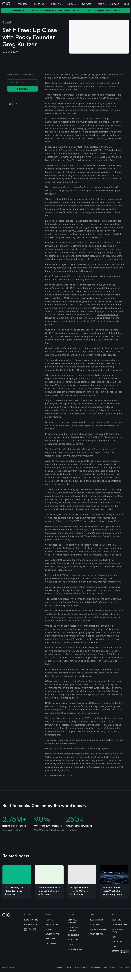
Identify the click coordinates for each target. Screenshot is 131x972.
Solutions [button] (40, 4)
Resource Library (98, 929)
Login (126, 4)
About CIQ (116, 920)
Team (114, 937)
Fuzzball (50, 929)
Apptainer (50, 939)
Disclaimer (95, 967)
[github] (34, 930)
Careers (120, 951)
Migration (73, 940)
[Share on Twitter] (16, 103)
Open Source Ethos (118, 930)
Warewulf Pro (52, 934)
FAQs (114, 946)
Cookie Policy (80, 967)
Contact (114, 4)
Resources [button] (71, 4)
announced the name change (70, 301)
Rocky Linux (112, 267)
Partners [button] (88, 4)
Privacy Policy (64, 967)
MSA (120, 967)
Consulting (73, 935)
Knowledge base (76, 949)
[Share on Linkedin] (10, 103)
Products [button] (24, 4)
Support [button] (56, 4)
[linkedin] (25, 930)
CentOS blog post (83, 271)
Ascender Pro (52, 925)
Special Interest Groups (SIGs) (97, 654)
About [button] (102, 4)
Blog (96, 920)
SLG (127, 967)
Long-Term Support (73, 928)
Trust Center (96, 934)
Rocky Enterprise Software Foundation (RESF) (78, 339)
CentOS (71, 160)
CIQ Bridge (51, 944)
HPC (47, 703)
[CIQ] (6, 4)
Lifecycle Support (72, 921)
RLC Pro (49, 920)
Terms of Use (109, 967)
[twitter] (30, 929)
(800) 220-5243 (31, 920)
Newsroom (117, 942)
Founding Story (119, 925)
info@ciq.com (31, 925)
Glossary (94, 925)
